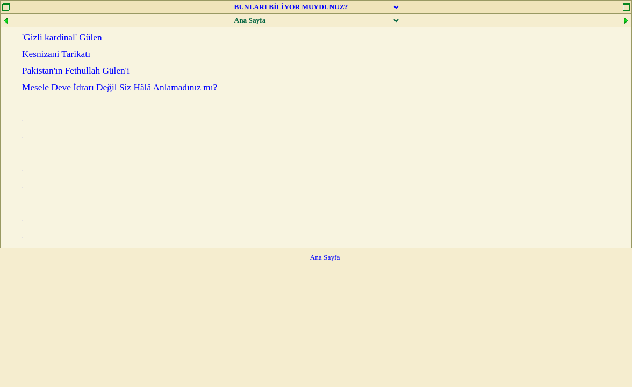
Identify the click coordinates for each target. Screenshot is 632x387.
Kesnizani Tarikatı (56, 54)
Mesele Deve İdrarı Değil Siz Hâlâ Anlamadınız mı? (119, 87)
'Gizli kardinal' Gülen (62, 37)
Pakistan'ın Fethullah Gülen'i (76, 71)
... (22, 120)
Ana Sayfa (325, 257)
